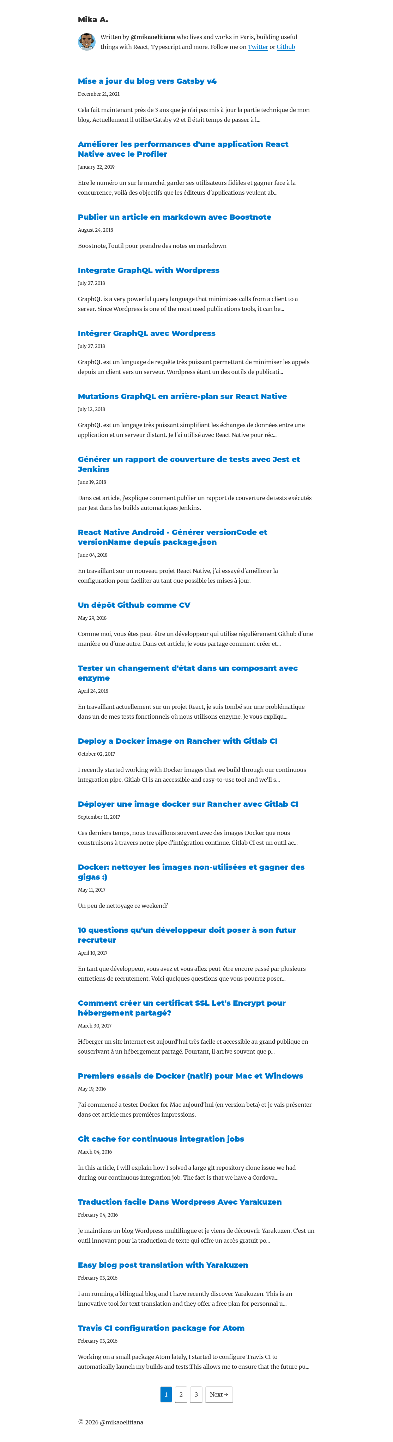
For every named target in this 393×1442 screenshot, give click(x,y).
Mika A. (93, 19)
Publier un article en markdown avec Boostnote (174, 217)
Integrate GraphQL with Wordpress (148, 270)
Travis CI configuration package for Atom (161, 1328)
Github (286, 46)
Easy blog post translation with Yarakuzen (163, 1265)
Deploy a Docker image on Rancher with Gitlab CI (178, 741)
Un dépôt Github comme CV (134, 605)
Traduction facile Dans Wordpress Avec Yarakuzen (180, 1202)
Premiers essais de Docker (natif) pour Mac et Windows (190, 1076)
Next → (219, 1394)
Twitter (258, 46)
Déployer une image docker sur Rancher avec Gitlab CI (188, 804)
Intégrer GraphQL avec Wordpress (147, 333)
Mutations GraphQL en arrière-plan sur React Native (182, 396)
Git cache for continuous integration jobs (161, 1139)
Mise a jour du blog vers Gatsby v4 (147, 81)
